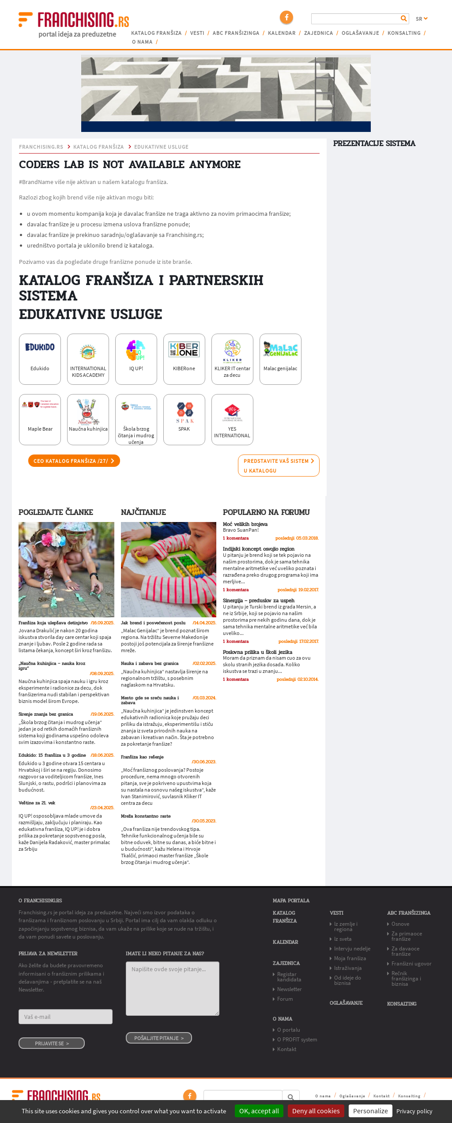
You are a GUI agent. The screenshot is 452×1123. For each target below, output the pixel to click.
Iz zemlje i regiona (346, 926)
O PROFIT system (297, 1039)
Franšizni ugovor (412, 963)
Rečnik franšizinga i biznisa (406, 978)
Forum (285, 999)
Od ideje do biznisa (347, 980)
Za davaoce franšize (405, 951)
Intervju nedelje (352, 948)
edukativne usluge (161, 147)
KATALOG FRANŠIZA (98, 147)
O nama (142, 42)
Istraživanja (348, 968)
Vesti (197, 33)
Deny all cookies (316, 1110)
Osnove (400, 924)
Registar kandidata (289, 976)
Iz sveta (343, 939)
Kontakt (286, 1049)
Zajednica (318, 33)
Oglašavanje (360, 33)
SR (422, 19)
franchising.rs (41, 147)
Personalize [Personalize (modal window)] (370, 1110)
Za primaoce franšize (407, 936)
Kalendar (282, 33)
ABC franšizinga (236, 33)
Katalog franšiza (156, 33)
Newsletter (289, 989)
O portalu (288, 1029)
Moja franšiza (350, 958)
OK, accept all (259, 1110)
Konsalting (404, 33)
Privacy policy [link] (414, 1111)
